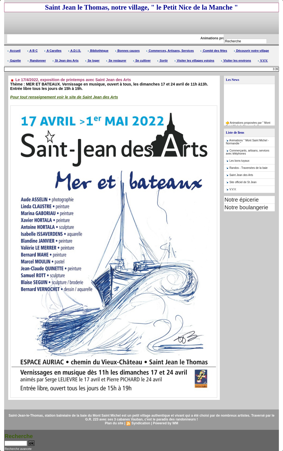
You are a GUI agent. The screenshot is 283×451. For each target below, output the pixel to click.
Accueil (14, 50)
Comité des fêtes (213, 50)
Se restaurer (116, 60)
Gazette (14, 60)
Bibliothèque (98, 50)
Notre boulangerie (246, 207)
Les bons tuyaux (239, 160)
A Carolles (53, 50)
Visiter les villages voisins (194, 60)
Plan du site (114, 423)
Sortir (162, 60)
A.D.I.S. (74, 50)
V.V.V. (263, 60)
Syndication (140, 423)
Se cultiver (142, 60)
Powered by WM (165, 423)
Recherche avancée (18, 448)
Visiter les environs (236, 60)
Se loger (92, 60)
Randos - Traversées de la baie (248, 167)
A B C (32, 50)
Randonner (36, 60)
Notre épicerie (241, 200)
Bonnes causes (127, 50)
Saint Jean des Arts (241, 175)
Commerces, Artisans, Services (170, 50)
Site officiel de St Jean (243, 182)
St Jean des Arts (65, 60)
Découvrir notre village (251, 50)
